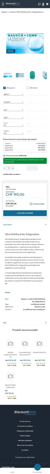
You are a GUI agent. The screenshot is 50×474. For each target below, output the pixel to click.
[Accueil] (12, 469)
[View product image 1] (7, 75)
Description (25, 225)
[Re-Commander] (37, 467)
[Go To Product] (10, 342)
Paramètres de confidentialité (25, 457)
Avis (25, 323)
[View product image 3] (32, 75)
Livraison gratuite (37, 204)
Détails (7, 292)
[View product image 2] (20, 75)
